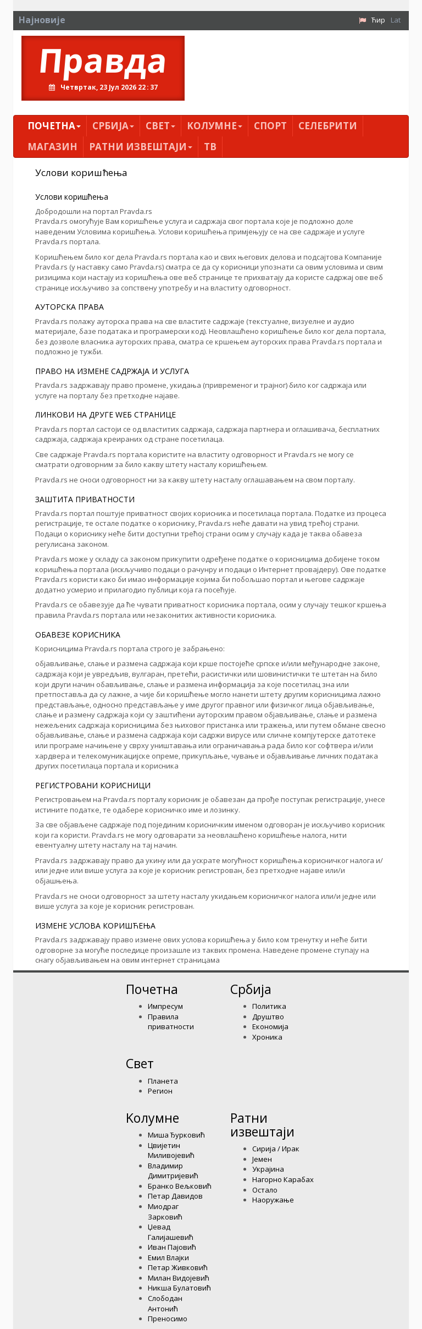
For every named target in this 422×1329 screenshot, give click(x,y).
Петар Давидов (175, 1196)
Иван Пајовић (172, 1247)
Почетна (54, 125)
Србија (113, 125)
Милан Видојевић (178, 1278)
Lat (396, 20)
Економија (270, 1026)
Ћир (378, 20)
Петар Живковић (178, 1267)
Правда (103, 60)
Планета (163, 1081)
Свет (160, 125)
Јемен (262, 1159)
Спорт (270, 125)
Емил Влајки (168, 1257)
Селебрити (327, 125)
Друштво (268, 1017)
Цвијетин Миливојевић (171, 1150)
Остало (264, 1190)
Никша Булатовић (179, 1288)
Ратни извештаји (140, 146)
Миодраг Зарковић (165, 1211)
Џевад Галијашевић (170, 1232)
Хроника (267, 1037)
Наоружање (273, 1200)
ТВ (210, 146)
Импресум (165, 1006)
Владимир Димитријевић (173, 1171)
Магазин (52, 146)
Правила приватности (171, 1022)
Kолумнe (214, 125)
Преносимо (167, 1318)
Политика (269, 1006)
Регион (160, 1091)
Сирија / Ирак (275, 1149)
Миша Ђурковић (176, 1135)
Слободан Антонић (165, 1303)
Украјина (268, 1169)
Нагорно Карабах (283, 1179)
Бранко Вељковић (180, 1186)
